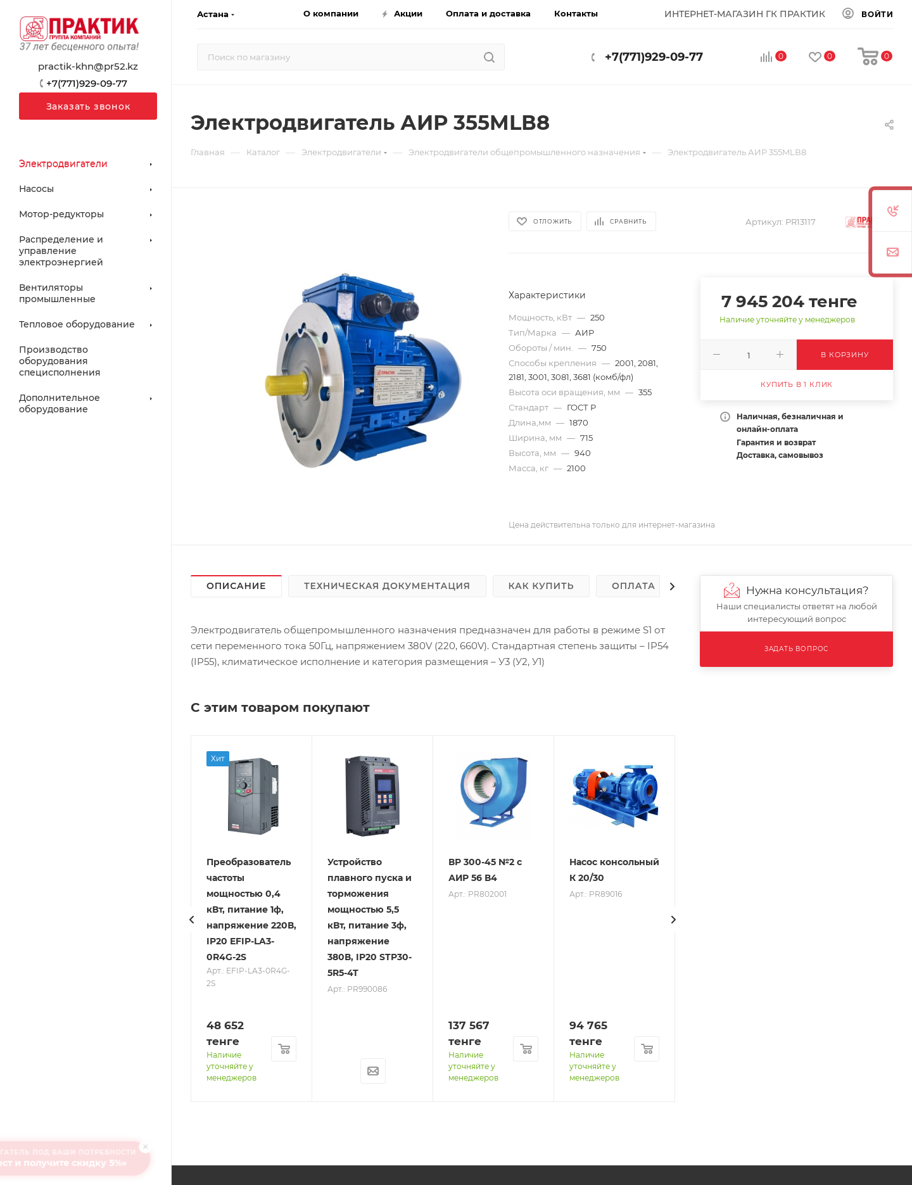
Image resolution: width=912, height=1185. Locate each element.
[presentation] (192, 919)
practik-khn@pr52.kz (88, 66)
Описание (236, 586)
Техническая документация (387, 586)
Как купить (541, 586)
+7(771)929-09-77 (654, 57)
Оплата (634, 586)
